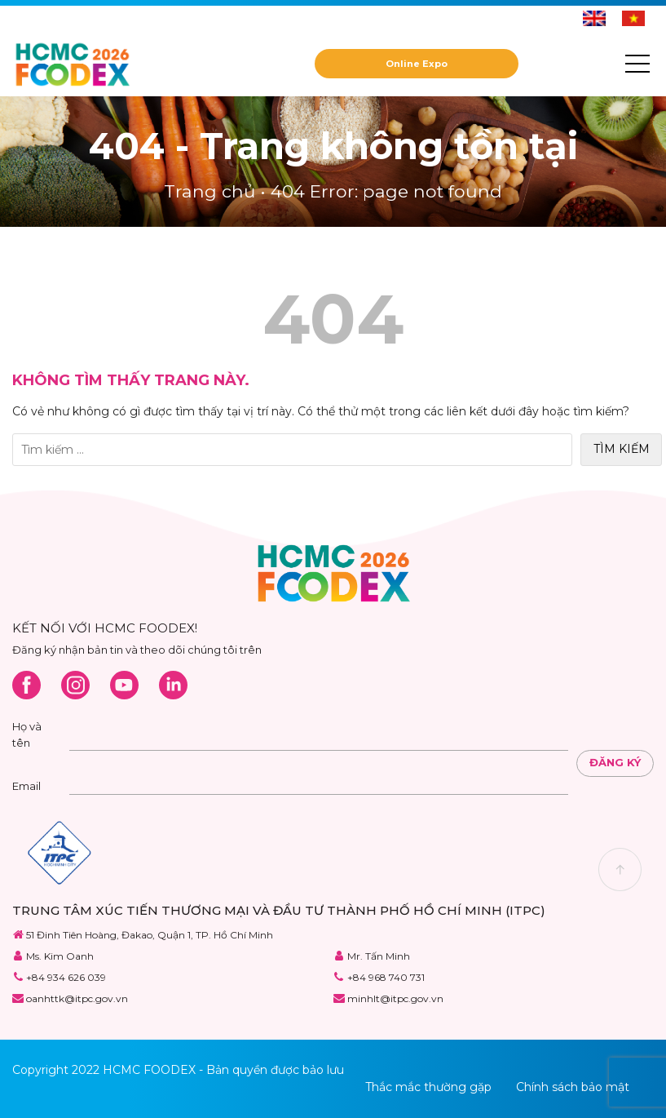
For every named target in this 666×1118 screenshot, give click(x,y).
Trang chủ (209, 191)
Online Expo (417, 63)
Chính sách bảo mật (572, 1087)
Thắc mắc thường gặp (428, 1087)
